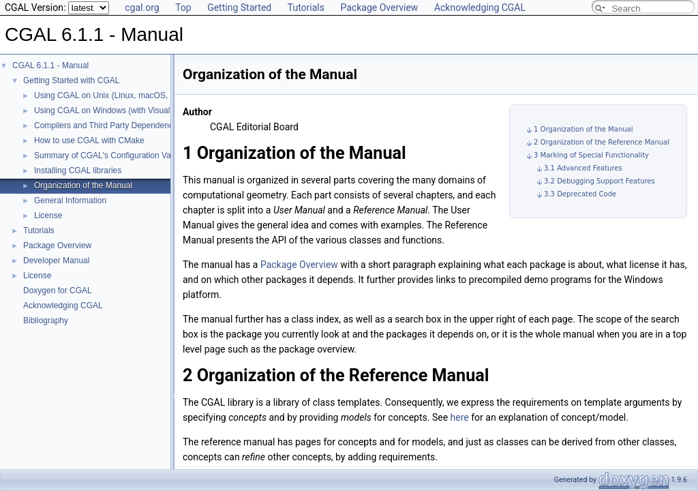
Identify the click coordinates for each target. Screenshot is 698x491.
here (460, 417)
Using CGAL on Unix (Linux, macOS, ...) (107, 95)
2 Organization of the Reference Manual (601, 142)
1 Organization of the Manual (583, 129)
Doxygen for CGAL (57, 290)
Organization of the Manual (83, 185)
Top (183, 7)
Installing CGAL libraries (77, 170)
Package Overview (379, 7)
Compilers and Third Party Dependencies (108, 125)
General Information (70, 200)
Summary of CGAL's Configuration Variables (114, 155)
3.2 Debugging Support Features (599, 181)
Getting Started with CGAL (71, 80)
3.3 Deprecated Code (580, 194)
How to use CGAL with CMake (89, 140)
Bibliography (45, 320)
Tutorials (306, 7)
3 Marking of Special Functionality (591, 155)
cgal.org (142, 7)
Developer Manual (56, 260)
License (48, 215)
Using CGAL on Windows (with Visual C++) (112, 110)
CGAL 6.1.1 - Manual (50, 65)
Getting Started (239, 7)
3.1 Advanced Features (583, 168)
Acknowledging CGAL (480, 7)
